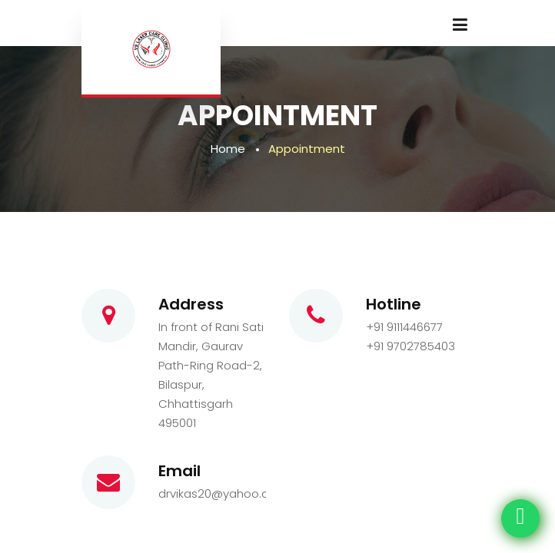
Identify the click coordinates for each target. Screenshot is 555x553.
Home (228, 149)
